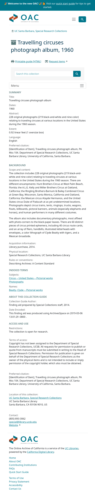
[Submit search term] (77, 74)
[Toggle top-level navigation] (74, 19)
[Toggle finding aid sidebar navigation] (47, 86)
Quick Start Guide (19, 472)
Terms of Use (16, 478)
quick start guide (65, 3)
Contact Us (15, 488)
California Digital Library (40, 452)
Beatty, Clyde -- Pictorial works (26, 290)
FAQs (12, 468)
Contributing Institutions (23, 465)
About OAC (15, 461)
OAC (24, 18)
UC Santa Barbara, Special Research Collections (40, 31)
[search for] (43, 74)
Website (13, 425)
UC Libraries (71, 448)
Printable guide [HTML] (28, 61)
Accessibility (16, 485)
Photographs (16, 281)
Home (12, 457)
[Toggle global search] (82, 19)
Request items (57, 61)
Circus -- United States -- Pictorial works (31, 278)
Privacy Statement (19, 481)
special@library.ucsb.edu (23, 422)
